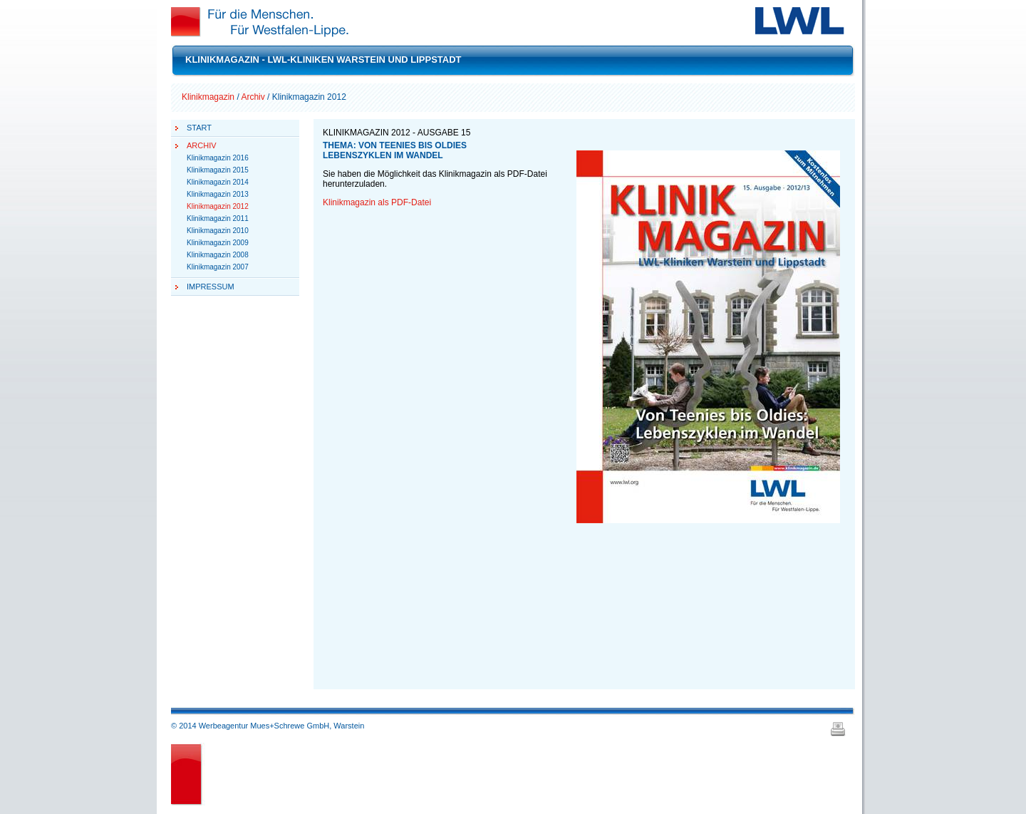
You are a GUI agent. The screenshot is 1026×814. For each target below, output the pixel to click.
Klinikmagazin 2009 (218, 243)
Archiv (252, 97)
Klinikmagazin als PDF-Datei (377, 202)
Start (199, 127)
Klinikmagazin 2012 (218, 206)
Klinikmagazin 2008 (218, 255)
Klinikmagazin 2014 (218, 182)
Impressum (210, 286)
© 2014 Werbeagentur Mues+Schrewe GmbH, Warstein (267, 725)
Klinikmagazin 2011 (218, 218)
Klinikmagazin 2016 (218, 158)
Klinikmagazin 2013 (218, 194)
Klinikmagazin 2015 (218, 170)
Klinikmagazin (208, 97)
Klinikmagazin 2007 (218, 267)
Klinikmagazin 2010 (218, 231)
